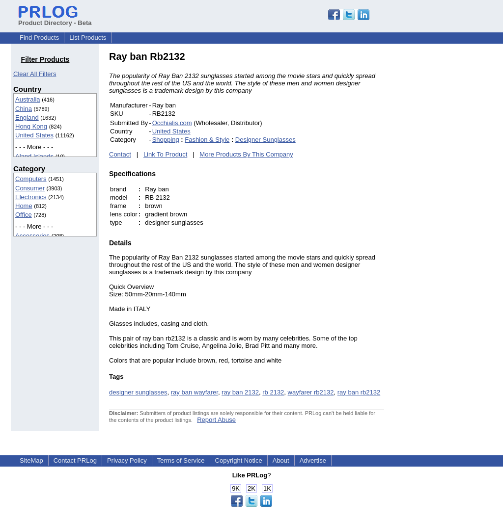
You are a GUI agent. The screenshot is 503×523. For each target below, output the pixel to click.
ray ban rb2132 (358, 392)
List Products (87, 37)
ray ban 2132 (240, 392)
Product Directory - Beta (55, 19)
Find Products (39, 37)
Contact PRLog (75, 460)
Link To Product (165, 154)
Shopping (165, 139)
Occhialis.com (172, 123)
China (23, 108)
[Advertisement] (450, 198)
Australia (27, 99)
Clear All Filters (34, 74)
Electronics (31, 197)
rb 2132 (273, 392)
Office (23, 214)
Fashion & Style (207, 139)
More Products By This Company (246, 154)
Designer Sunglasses (265, 139)
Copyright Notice (238, 460)
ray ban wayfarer (194, 392)
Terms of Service (181, 460)
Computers (31, 179)
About (281, 460)
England (27, 117)
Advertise (313, 460)
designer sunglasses (138, 392)
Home (23, 205)
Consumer (30, 188)
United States (34, 135)
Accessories (32, 235)
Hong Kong (31, 126)
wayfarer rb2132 (311, 392)
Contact (120, 154)
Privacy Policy (127, 460)
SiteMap (31, 460)
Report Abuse (216, 419)
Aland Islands (34, 156)
